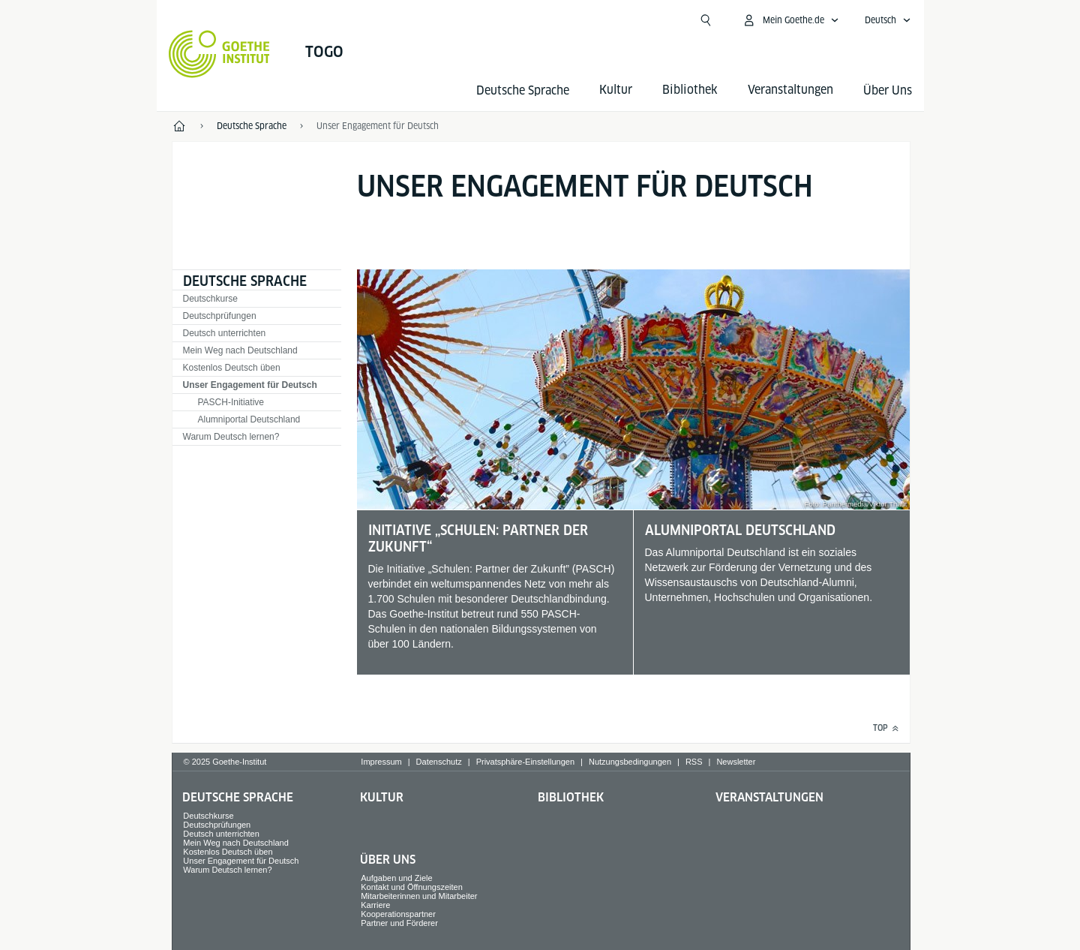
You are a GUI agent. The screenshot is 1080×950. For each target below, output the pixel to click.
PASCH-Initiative (231, 402)
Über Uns (887, 90)
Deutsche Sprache (522, 90)
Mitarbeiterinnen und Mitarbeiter (419, 895)
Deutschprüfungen (219, 316)
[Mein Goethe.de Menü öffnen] (790, 20)
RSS (694, 761)
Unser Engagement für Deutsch (250, 385)
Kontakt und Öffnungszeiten (412, 886)
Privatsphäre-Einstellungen (525, 761)
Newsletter (735, 761)
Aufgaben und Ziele (396, 877)
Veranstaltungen (770, 797)
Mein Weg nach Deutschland (240, 350)
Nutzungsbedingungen (630, 761)
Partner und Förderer (399, 922)
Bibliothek (571, 797)
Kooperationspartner (398, 913)
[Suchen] (705, 20)
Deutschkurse (210, 298)
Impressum (381, 761)
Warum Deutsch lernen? (231, 436)
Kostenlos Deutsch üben (231, 367)
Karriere (375, 904)
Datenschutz (439, 761)
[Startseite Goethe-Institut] (219, 54)
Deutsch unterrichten (224, 333)
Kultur (382, 797)
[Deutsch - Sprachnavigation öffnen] (888, 20)
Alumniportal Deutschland (249, 419)
